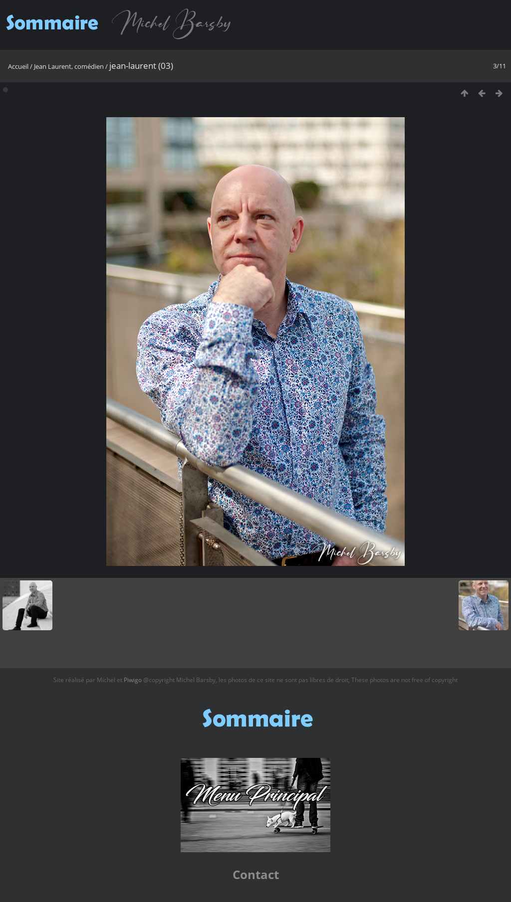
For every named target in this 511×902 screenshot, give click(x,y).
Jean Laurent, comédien (69, 66)
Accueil (18, 66)
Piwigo (133, 680)
